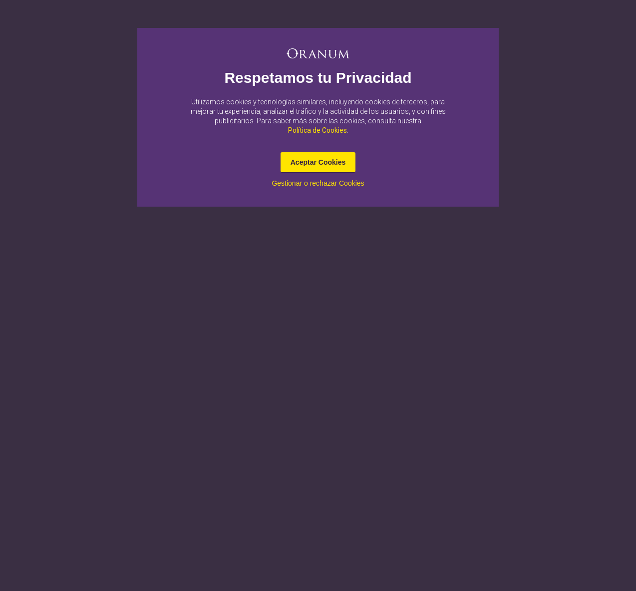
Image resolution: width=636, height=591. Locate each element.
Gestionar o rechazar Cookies (318, 183)
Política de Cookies (317, 130)
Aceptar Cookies (318, 162)
